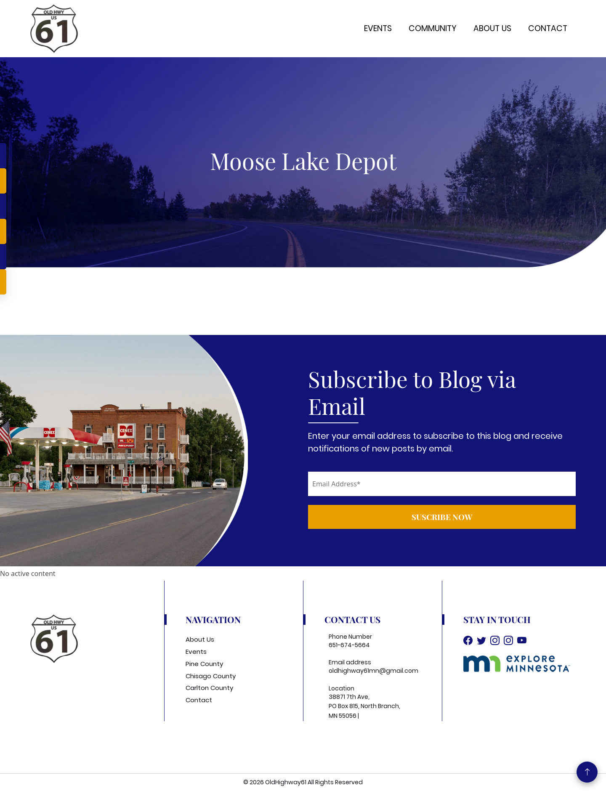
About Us (492, 28)
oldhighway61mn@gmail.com (373, 670)
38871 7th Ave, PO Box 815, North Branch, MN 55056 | (364, 706)
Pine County (204, 663)
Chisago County (211, 676)
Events (378, 28)
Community (433, 28)
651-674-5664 (349, 645)
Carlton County (209, 687)
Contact (547, 28)
